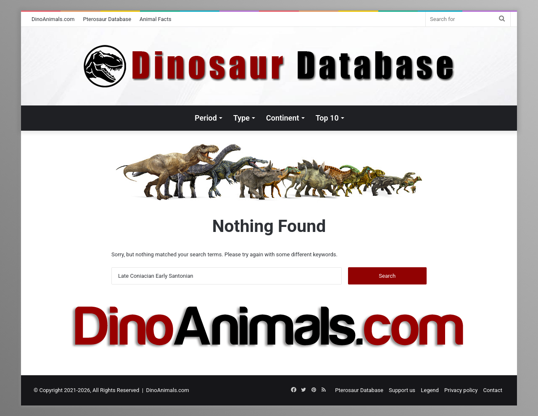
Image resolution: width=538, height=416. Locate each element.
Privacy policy (460, 390)
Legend (430, 390)
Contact (492, 390)
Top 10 (327, 117)
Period (206, 117)
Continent (282, 117)
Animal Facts (155, 19)
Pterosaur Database (107, 19)
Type (241, 117)
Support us (402, 390)
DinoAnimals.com (53, 19)
